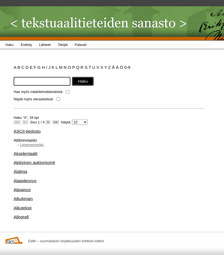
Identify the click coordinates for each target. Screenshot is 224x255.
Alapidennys (25, 180)
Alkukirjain (23, 198)
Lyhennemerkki (31, 145)
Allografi (21, 216)
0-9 (127, 67)
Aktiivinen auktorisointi (34, 162)
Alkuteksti (23, 208)
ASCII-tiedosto (27, 131)
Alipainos (22, 189)
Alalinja (20, 171)
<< (17, 122)
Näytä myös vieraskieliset (33, 99)
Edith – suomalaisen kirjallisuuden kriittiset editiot (66, 241)
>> (56, 122)
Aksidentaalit (25, 153)
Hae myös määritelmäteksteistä (38, 92)
